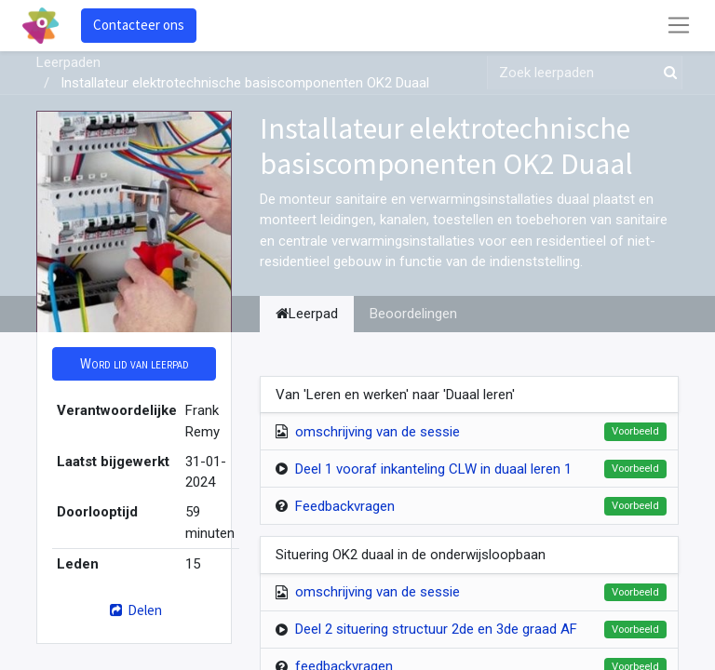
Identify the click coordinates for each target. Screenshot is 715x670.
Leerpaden (68, 62)
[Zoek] (666, 73)
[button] (134, 364)
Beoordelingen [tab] (413, 313)
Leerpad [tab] (307, 313)
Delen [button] (133, 610)
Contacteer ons (138, 25)
